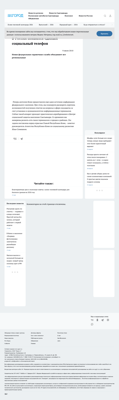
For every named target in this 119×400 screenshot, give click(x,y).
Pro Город (7, 341)
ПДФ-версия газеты (37, 338)
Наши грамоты (9, 338)
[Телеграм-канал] (102, 320)
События (7, 343)
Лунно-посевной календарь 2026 (20, 25)
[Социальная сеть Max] (92, 324)
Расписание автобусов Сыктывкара (43, 16)
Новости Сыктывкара (58, 13)
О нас (59, 335)
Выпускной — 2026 (46, 25)
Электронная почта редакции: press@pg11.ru (46, 357)
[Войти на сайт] (110, 16)
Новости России (86, 16)
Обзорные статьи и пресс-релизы (14, 333)
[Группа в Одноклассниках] (97, 320)
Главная (33, 343)
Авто (58, 341)
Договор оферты (36, 333)
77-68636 (21, 373)
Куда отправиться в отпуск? (94, 25)
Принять (104, 34)
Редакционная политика (12, 335)
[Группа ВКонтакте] (92, 320)
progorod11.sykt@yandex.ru (13, 361)
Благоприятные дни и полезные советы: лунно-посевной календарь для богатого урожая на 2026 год (43, 192)
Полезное (69, 16)
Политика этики (62, 333)
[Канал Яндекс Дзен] (108, 320)
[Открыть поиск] (105, 16)
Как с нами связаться (37, 335)
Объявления (33, 18)
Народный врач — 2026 (69, 25)
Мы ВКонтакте (61, 338)
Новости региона (35, 13)
